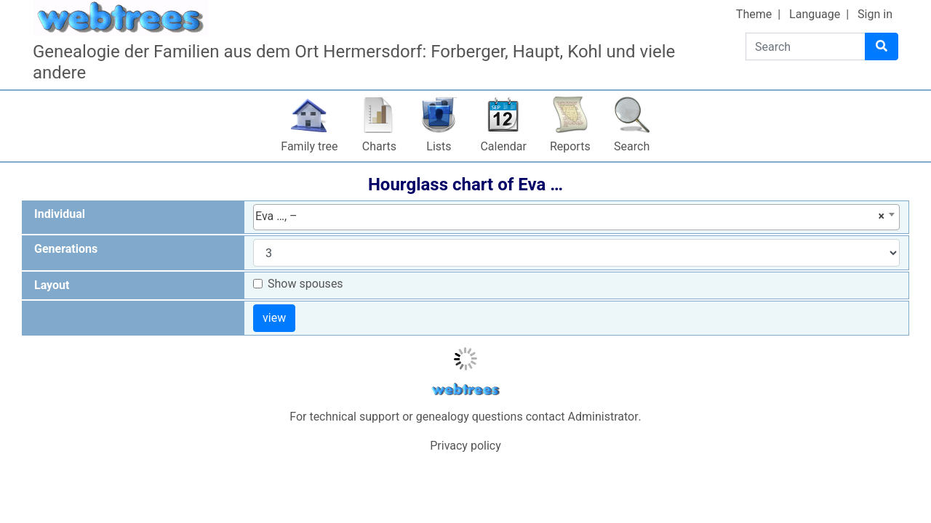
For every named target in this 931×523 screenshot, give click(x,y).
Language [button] (814, 14)
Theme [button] (754, 14)
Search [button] (632, 146)
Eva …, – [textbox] (569, 216)
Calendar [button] (503, 146)
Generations (65, 249)
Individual (59, 214)
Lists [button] (438, 146)
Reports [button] (570, 146)
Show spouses (305, 284)
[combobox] (576, 217)
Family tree (309, 146)
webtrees (465, 389)
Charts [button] (379, 146)
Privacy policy (465, 446)
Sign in (875, 14)
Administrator (603, 416)
